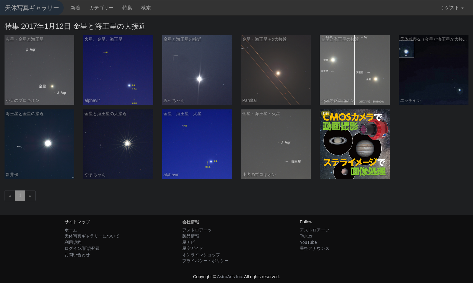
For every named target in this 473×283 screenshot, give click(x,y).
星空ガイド (192, 248)
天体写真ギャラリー (32, 8)
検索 (146, 7)
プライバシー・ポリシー (205, 260)
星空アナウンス (314, 248)
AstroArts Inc (229, 276)
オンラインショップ (201, 254)
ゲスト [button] (453, 8)
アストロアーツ (197, 230)
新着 (75, 7)
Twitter (306, 236)
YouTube (308, 242)
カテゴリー (101, 7)
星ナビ (188, 242)
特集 (127, 7)
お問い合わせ (77, 254)
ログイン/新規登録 (82, 248)
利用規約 (73, 242)
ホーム (71, 230)
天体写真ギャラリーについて (92, 236)
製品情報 (190, 236)
